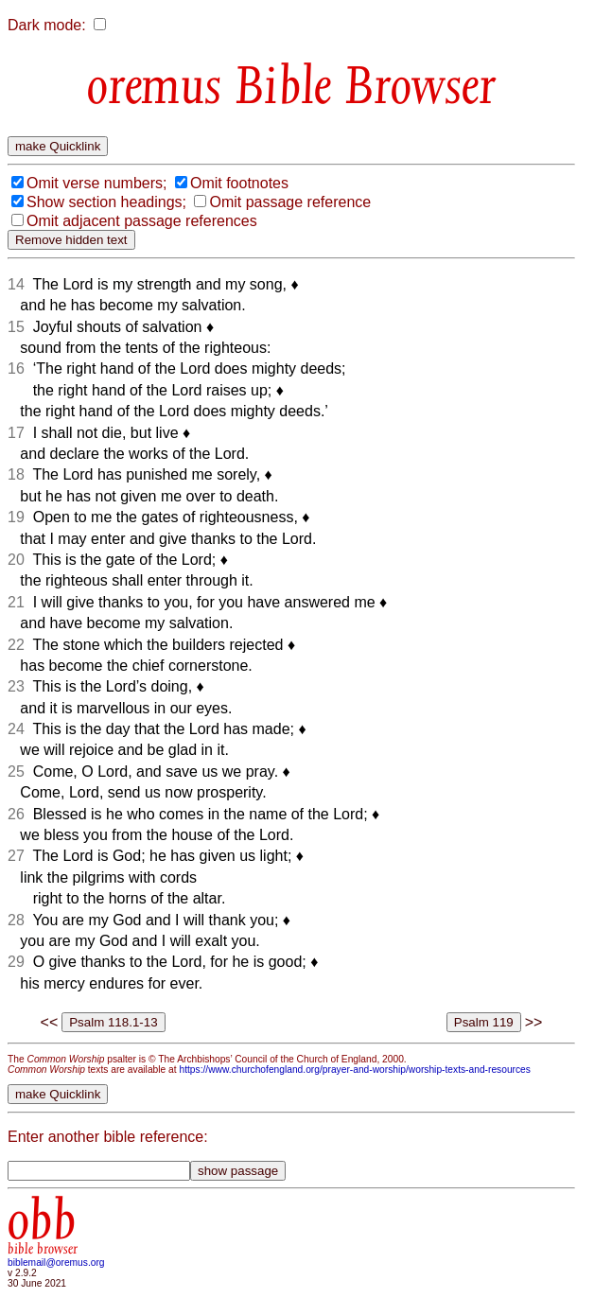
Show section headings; (106, 202)
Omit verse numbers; (96, 183)
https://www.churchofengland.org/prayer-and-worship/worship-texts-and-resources (354, 1069)
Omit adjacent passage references (141, 221)
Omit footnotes (239, 183)
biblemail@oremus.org (56, 1262)
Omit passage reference (290, 202)
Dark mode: (47, 25)
